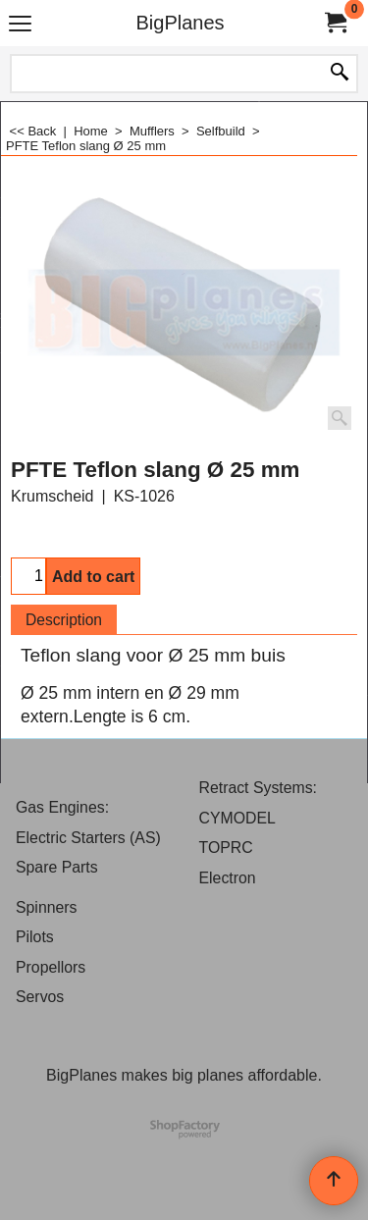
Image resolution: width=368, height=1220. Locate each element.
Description (64, 619)
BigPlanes (179, 22)
